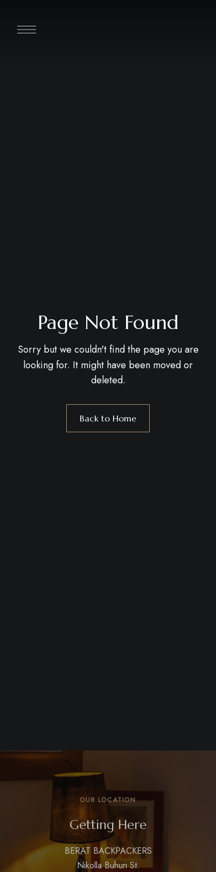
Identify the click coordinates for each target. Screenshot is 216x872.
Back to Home (108, 418)
